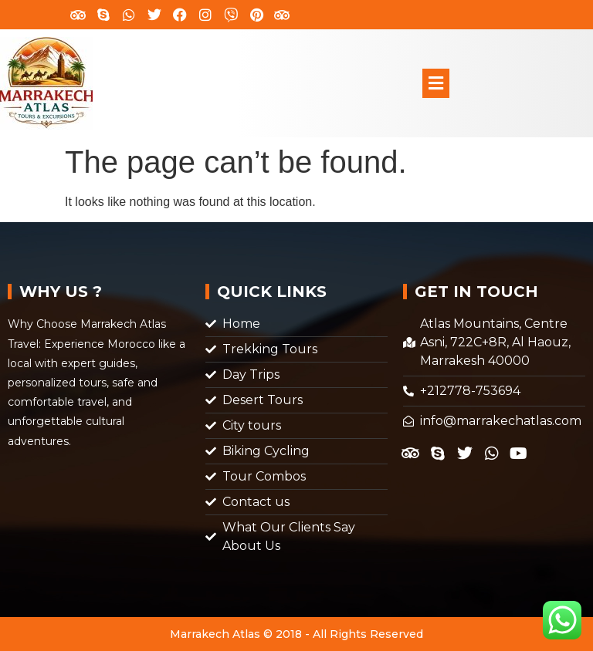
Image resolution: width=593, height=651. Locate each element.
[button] (435, 83)
